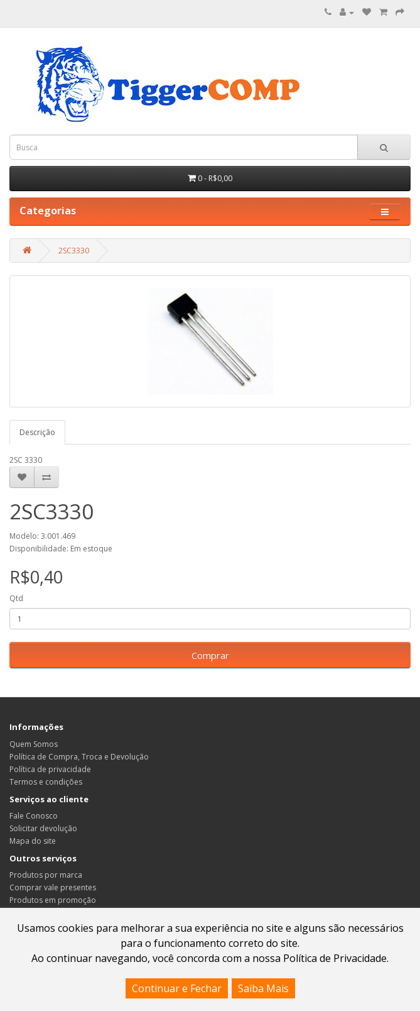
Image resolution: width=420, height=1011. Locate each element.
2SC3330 (73, 250)
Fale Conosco (33, 815)
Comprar (210, 655)
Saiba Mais (263, 988)
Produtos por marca (45, 875)
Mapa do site (32, 841)
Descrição (37, 432)
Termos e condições (45, 781)
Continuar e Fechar (177, 988)
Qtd (16, 598)
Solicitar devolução (43, 828)
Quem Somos (33, 744)
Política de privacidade (50, 769)
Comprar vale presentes (52, 887)
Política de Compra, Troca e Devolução (79, 756)
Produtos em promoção (52, 900)
